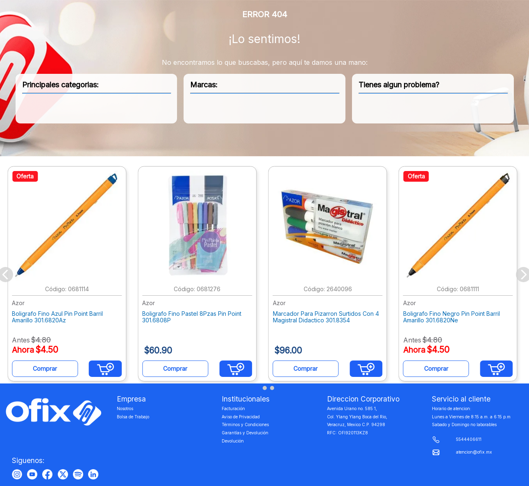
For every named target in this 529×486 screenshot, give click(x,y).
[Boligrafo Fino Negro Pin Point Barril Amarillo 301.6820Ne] (460, 274)
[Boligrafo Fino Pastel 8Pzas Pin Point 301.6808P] (199, 274)
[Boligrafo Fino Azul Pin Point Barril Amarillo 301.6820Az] (68, 274)
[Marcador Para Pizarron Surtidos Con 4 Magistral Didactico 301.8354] (329, 274)
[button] (257, 388)
